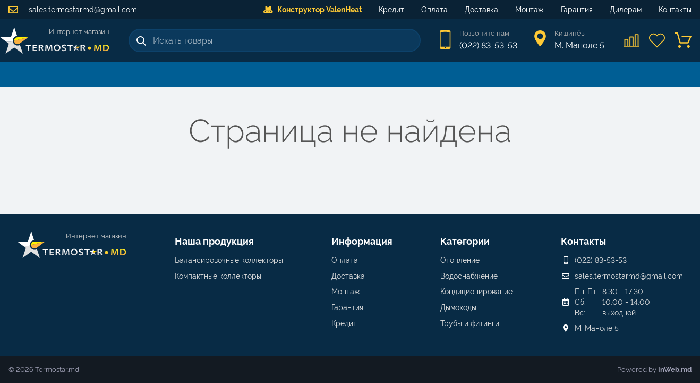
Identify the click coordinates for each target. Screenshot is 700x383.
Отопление (460, 260)
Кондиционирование (476, 291)
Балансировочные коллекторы (229, 260)
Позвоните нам (484, 33)
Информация (361, 241)
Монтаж (529, 9)
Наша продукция (214, 241)
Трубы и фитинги (469, 323)
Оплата (434, 9)
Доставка (481, 9)
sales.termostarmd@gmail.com (72, 9)
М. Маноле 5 (597, 328)
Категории (465, 241)
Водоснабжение (469, 276)
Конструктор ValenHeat (312, 9)
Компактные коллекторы (218, 276)
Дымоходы (458, 307)
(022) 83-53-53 (488, 45)
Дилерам (626, 9)
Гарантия (577, 9)
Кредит (391, 9)
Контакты (675, 9)
